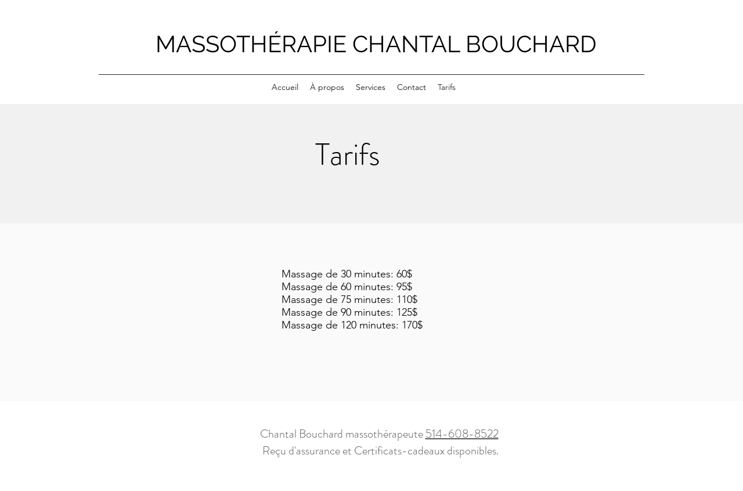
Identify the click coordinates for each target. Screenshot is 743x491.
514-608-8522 (462, 433)
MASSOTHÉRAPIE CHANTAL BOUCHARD (376, 43)
